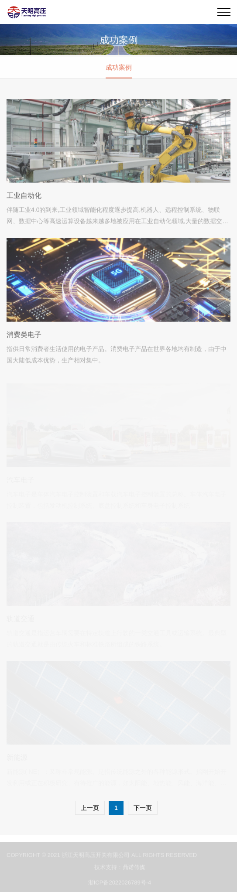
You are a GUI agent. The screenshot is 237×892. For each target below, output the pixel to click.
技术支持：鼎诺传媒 (119, 868)
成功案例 (119, 68)
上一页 (90, 807)
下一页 (143, 807)
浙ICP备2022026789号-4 (119, 884)
